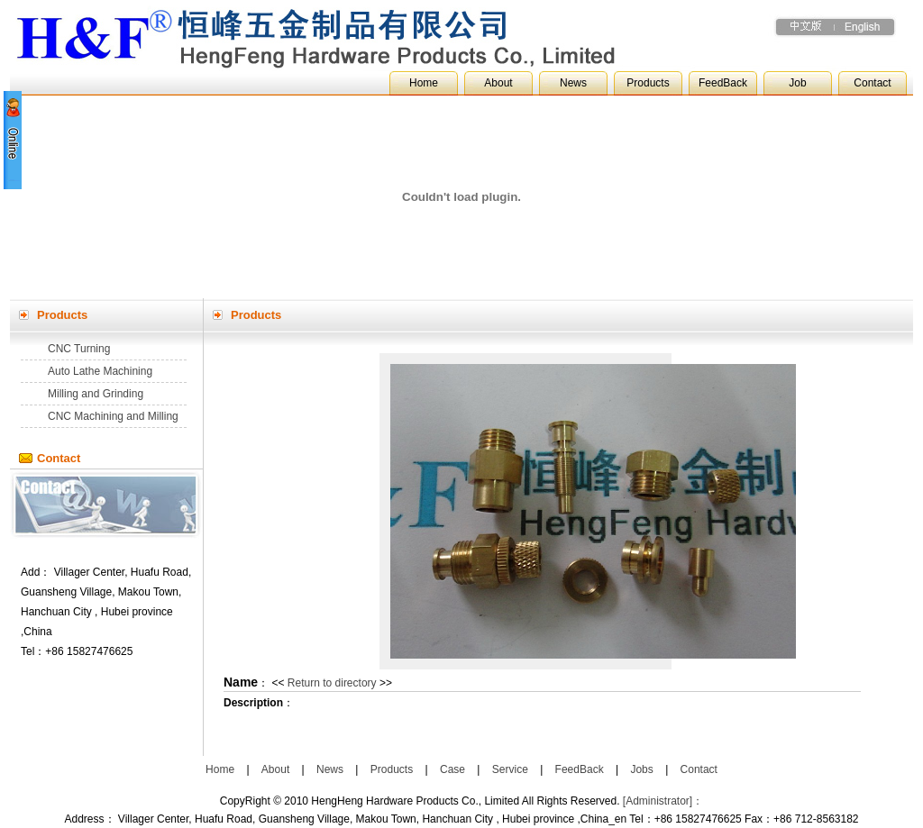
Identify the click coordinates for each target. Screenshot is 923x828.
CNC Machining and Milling (113, 416)
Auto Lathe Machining (100, 371)
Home (423, 83)
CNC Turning (79, 348)
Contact (872, 83)
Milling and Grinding (95, 393)
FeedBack (723, 83)
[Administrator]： (663, 801)
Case (452, 769)
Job (797, 83)
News (573, 83)
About (498, 83)
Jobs (641, 769)
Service (510, 769)
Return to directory (332, 683)
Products (647, 83)
